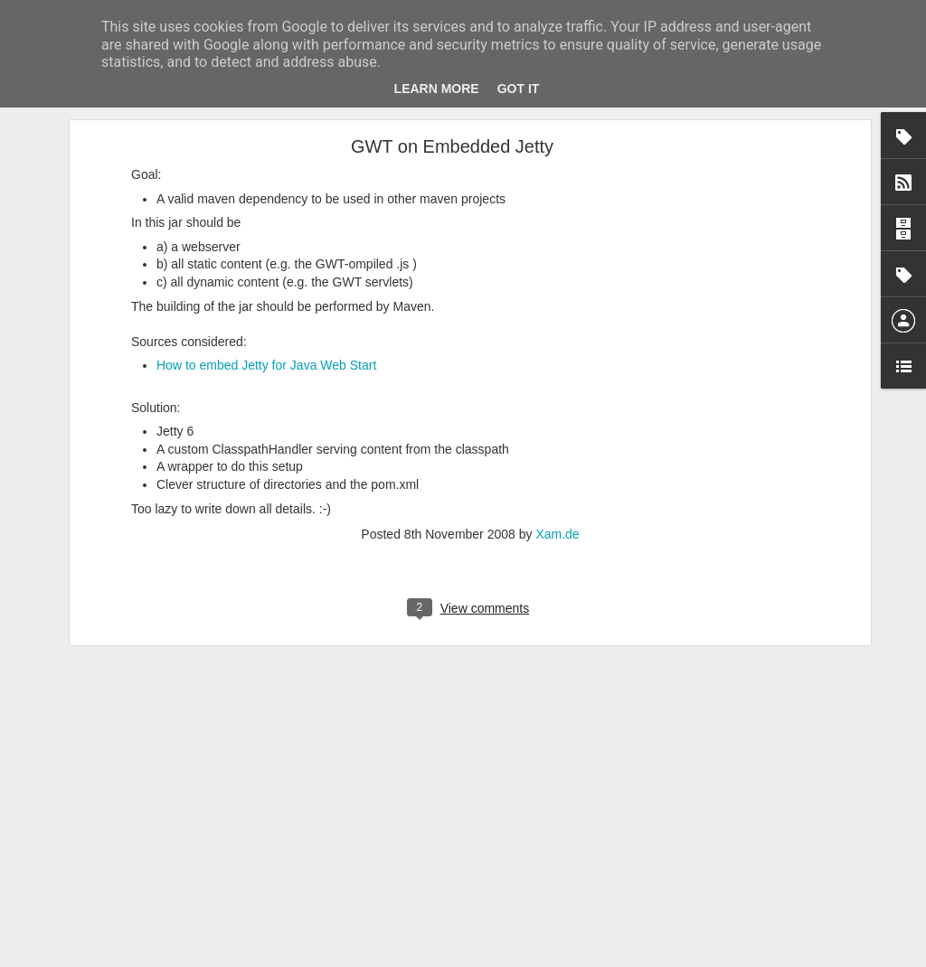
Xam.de (557, 297)
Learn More (436, 88)
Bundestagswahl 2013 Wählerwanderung (143, 761)
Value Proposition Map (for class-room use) (148, 720)
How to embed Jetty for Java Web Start (266, 129)
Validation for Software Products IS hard (140, 842)
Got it (518, 88)
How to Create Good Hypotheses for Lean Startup (164, 883)
